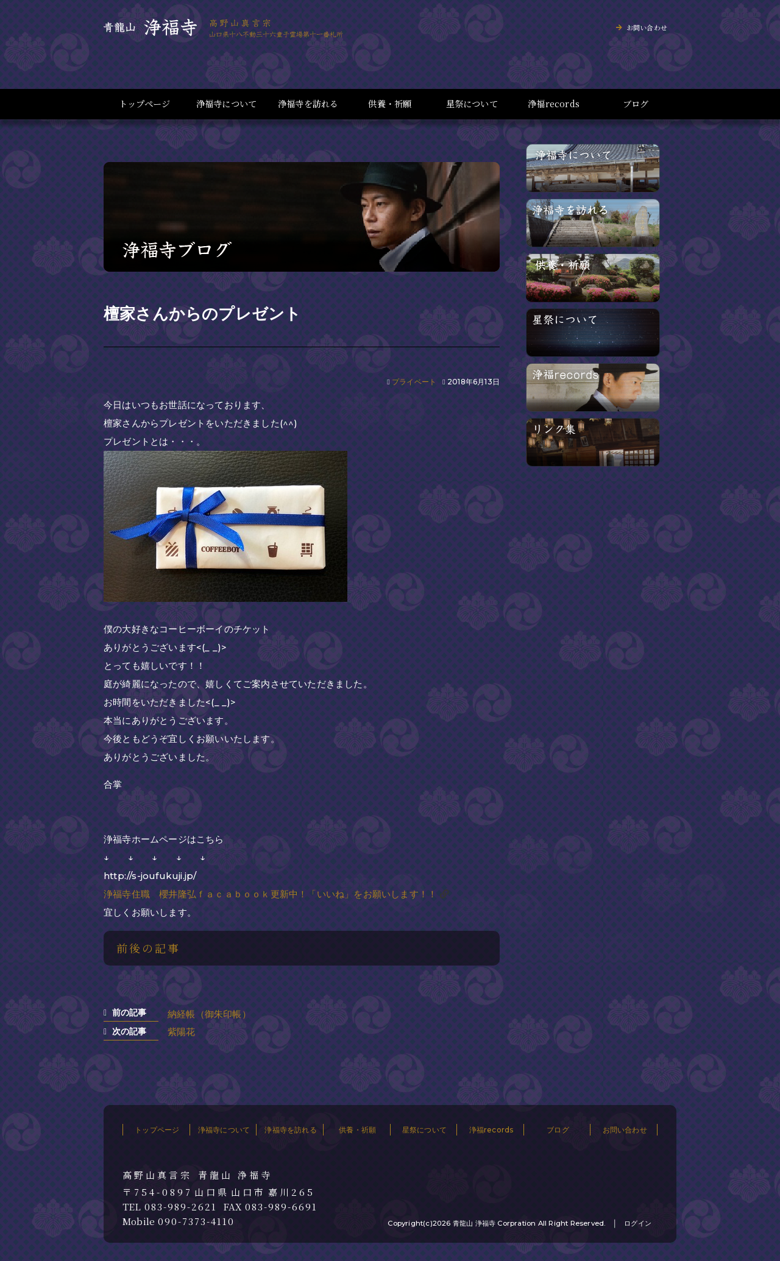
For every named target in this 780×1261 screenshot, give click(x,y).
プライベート (414, 381)
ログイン (637, 1223)
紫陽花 (182, 1031)
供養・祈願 (389, 104)
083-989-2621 (180, 1206)
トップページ (144, 104)
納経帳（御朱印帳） (209, 1014)
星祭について (472, 104)
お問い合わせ (646, 27)
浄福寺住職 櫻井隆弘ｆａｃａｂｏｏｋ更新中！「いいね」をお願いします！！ (270, 894)
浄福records (554, 104)
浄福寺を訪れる (308, 104)
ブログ (636, 104)
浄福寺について (226, 104)
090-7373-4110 (196, 1221)
